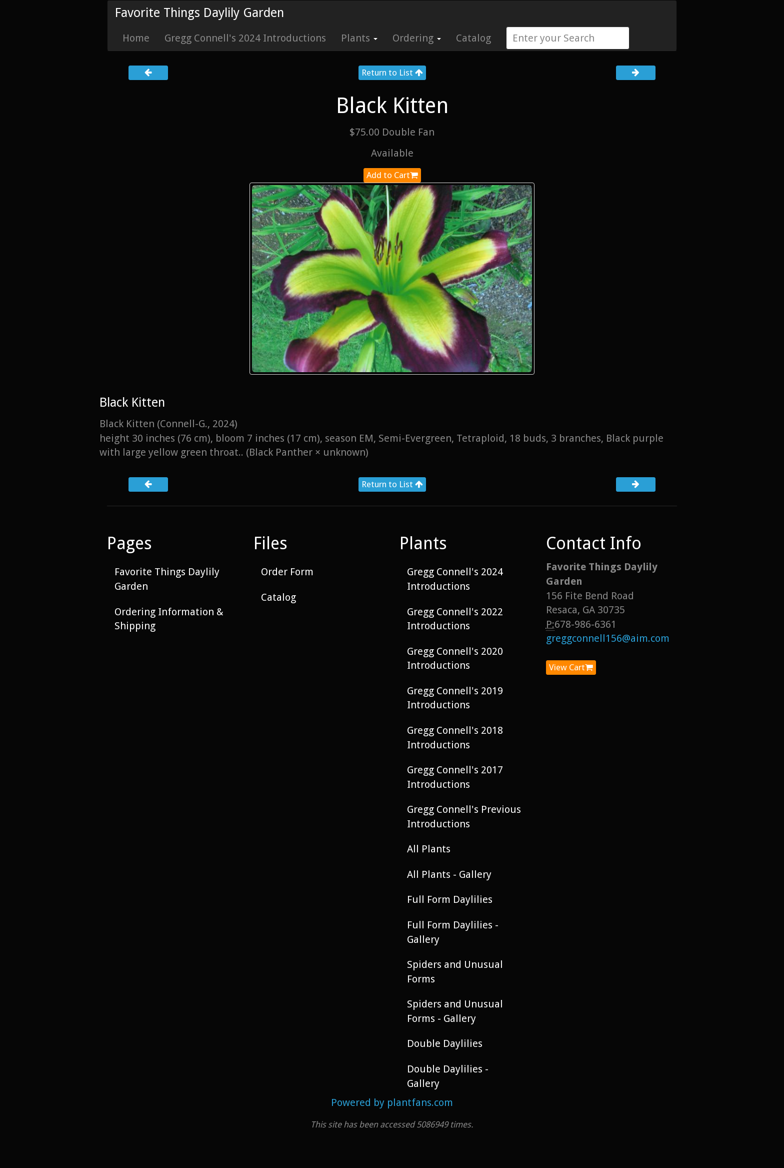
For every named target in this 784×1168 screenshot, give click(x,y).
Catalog (473, 38)
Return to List (392, 73)
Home (136, 38)
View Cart (571, 667)
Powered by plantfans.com (392, 1102)
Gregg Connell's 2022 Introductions (455, 619)
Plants (359, 38)
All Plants (428, 849)
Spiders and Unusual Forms (455, 971)
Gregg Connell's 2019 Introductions (455, 698)
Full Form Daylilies (449, 899)
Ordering (416, 38)
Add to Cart (392, 175)
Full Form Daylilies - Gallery (452, 932)
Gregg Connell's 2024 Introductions (245, 38)
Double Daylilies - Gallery (447, 1076)
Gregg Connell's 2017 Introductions (455, 777)
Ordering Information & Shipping (169, 619)
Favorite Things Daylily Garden (199, 13)
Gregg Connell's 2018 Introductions (455, 737)
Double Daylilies (444, 1043)
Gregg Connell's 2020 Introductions (455, 658)
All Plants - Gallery (449, 874)
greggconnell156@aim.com (608, 638)
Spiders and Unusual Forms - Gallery (455, 1011)
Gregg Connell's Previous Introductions (464, 816)
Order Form (287, 572)
